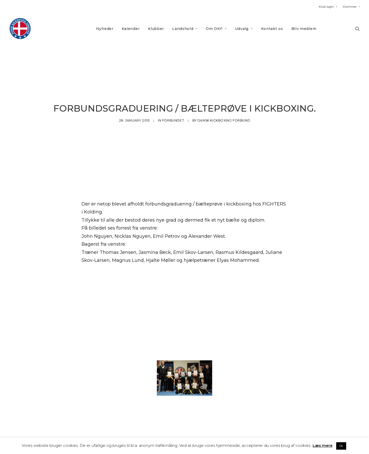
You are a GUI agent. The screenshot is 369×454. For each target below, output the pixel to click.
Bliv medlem (303, 28)
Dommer (351, 6)
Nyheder (105, 28)
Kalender (131, 28)
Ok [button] (341, 446)
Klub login (328, 6)
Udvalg (244, 28)
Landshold (185, 28)
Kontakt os (272, 28)
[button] (357, 28)
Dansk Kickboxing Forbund (224, 109)
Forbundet (173, 109)
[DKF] (20, 28)
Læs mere (323, 445)
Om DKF (216, 28)
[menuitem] (329, 6)
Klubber (156, 28)
